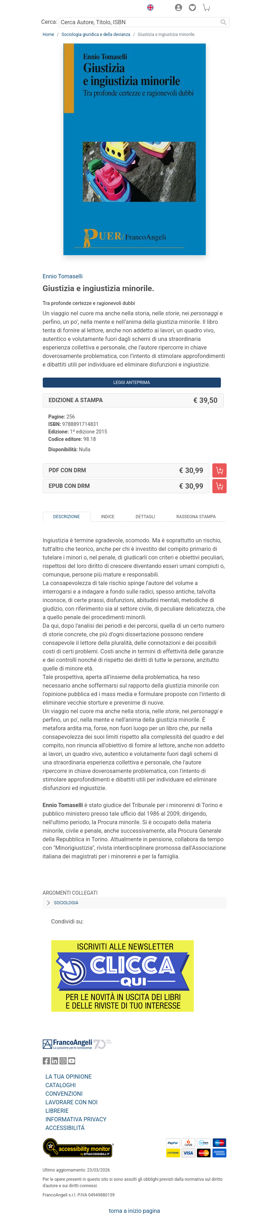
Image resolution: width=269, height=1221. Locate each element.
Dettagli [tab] (145, 516)
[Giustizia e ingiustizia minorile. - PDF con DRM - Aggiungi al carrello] (219, 470)
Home (48, 34)
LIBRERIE (57, 1110)
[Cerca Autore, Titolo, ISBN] (138, 22)
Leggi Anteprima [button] (131, 382)
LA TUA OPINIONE (69, 1076)
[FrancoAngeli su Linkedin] (54, 1062)
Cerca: (49, 22)
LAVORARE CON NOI (72, 1102)
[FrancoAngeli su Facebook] (46, 1062)
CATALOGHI (61, 1085)
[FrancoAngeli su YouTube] (71, 1062)
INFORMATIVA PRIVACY (76, 1119)
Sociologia (66, 902)
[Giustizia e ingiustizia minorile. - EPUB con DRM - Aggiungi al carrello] (219, 486)
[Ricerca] (223, 22)
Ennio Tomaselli (63, 276)
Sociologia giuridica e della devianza (96, 34)
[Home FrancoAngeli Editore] (67, 8)
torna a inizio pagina (134, 1210)
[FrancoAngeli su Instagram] (63, 1062)
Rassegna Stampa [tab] (196, 516)
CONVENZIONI (64, 1093)
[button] (148, 8)
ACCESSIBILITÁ (65, 1128)
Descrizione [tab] (66, 516)
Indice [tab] (107, 516)
